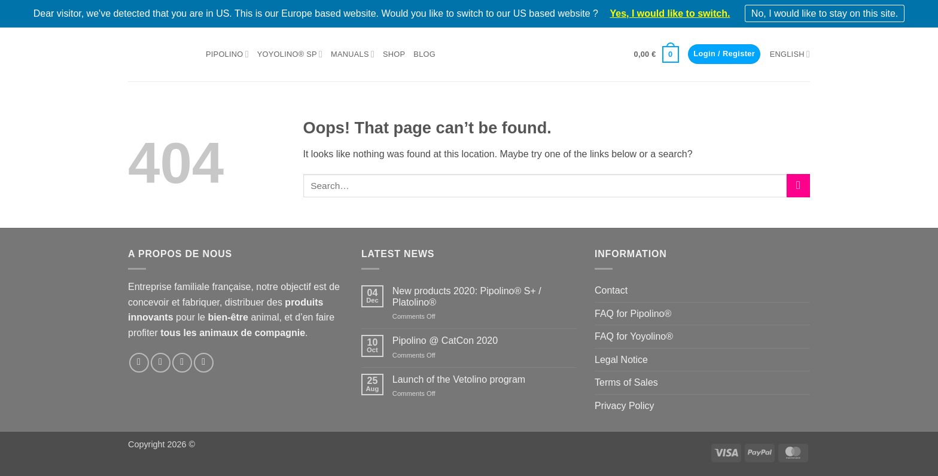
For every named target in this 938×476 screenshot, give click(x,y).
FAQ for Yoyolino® (634, 336)
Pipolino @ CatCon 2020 (445, 340)
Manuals (352, 54)
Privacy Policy (624, 406)
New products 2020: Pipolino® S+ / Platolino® (466, 296)
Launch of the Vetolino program (458, 379)
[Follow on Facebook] (139, 363)
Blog (424, 54)
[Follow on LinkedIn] (182, 363)
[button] (656, 54)
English (790, 54)
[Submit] (798, 185)
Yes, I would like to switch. (670, 13)
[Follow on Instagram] (160, 363)
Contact (611, 290)
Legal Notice (621, 360)
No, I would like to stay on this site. (824, 13)
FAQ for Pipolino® (633, 314)
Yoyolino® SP (289, 54)
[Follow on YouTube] (204, 363)
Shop (394, 54)
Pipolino (227, 54)
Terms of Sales (626, 382)
